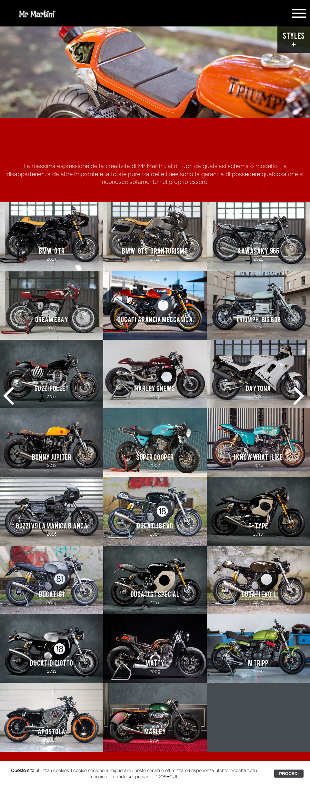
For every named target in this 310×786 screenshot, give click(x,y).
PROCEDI (289, 773)
